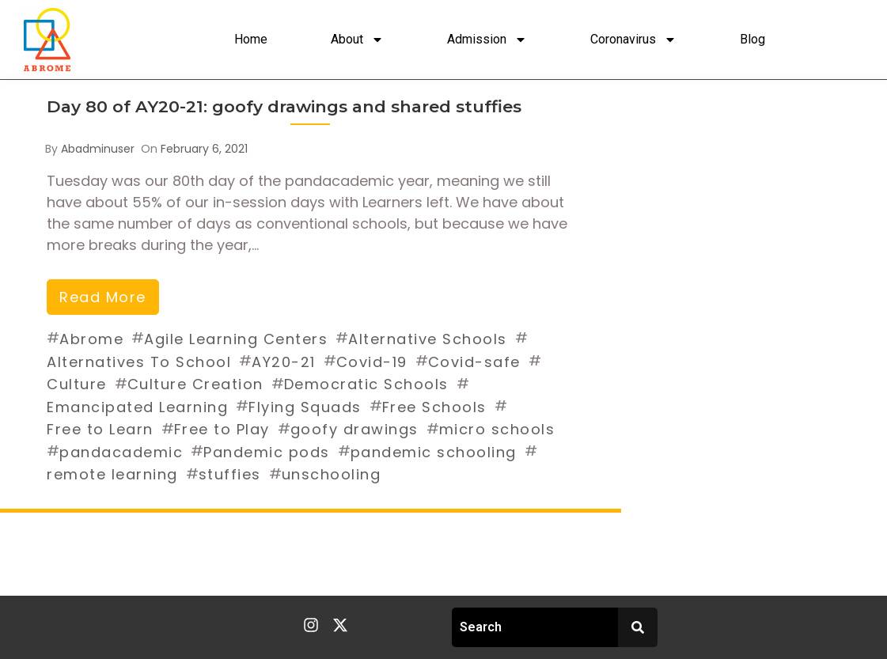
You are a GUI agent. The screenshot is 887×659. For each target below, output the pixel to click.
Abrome (91, 339)
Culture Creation (195, 384)
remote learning (112, 474)
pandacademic (121, 452)
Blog (752, 39)
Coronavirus (633, 39)
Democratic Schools (366, 384)
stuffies (230, 474)
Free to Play (222, 429)
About (357, 39)
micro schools (497, 429)
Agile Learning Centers (236, 339)
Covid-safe (474, 362)
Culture (77, 384)
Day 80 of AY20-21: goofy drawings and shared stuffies (284, 106)
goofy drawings (354, 429)
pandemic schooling (434, 452)
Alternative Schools (427, 339)
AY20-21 (284, 362)
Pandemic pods (266, 452)
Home (250, 39)
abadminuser (98, 149)
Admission (487, 39)
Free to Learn (100, 429)
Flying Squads (305, 407)
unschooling (331, 474)
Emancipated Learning (137, 407)
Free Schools (434, 407)
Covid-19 (371, 362)
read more (102, 297)
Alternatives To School (139, 362)
